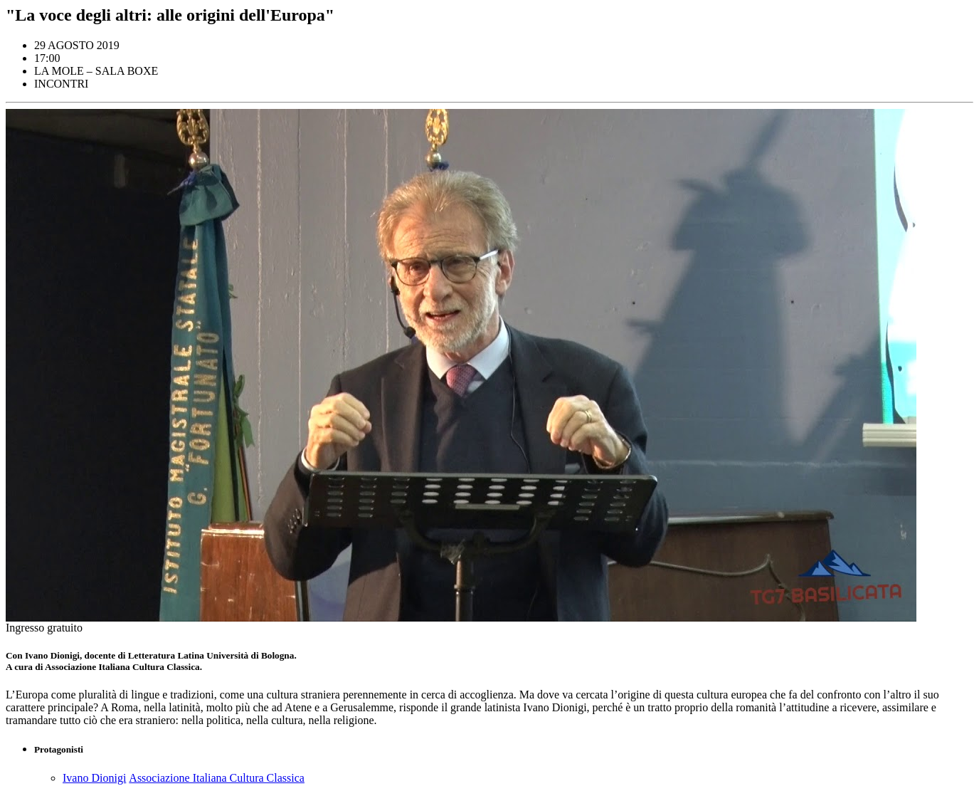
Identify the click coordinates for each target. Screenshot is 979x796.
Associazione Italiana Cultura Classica (217, 778)
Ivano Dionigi (94, 778)
